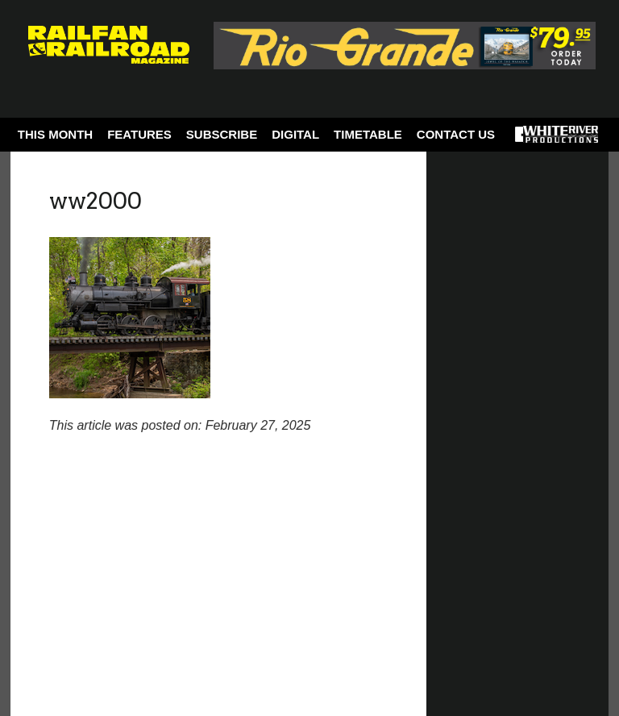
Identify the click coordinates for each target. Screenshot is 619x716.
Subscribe (221, 134)
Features (139, 134)
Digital (295, 134)
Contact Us (456, 134)
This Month (55, 134)
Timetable (368, 134)
